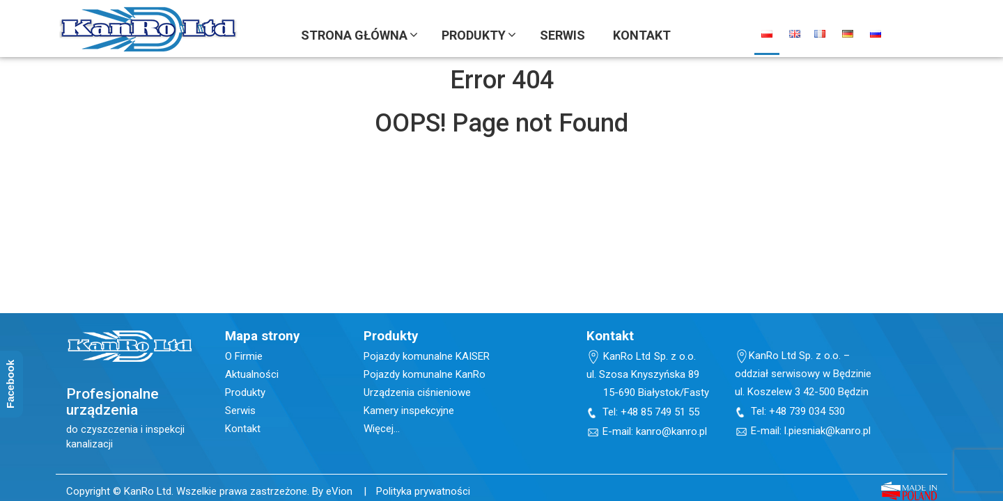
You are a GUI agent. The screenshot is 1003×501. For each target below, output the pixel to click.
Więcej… (382, 428)
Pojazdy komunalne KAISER (427, 356)
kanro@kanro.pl (671, 431)
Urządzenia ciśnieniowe (417, 392)
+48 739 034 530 (807, 411)
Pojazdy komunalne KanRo (424, 374)
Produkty (245, 392)
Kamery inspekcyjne (409, 410)
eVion (339, 491)
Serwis (240, 410)
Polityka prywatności (423, 491)
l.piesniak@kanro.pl (827, 430)
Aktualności (252, 374)
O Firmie (244, 356)
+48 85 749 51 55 (660, 412)
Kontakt (243, 428)
